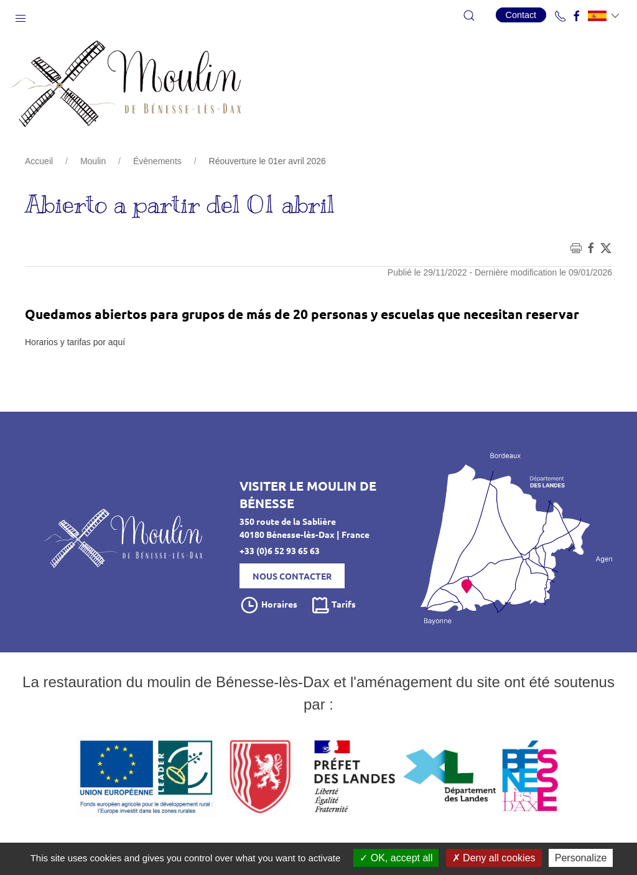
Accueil (39, 161)
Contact (521, 15)
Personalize (581, 858)
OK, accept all (396, 858)
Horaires (268, 605)
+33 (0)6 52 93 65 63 (279, 550)
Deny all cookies (494, 858)
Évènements (157, 161)
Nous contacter (292, 575)
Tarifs (333, 605)
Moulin (93, 161)
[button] (20, 15)
